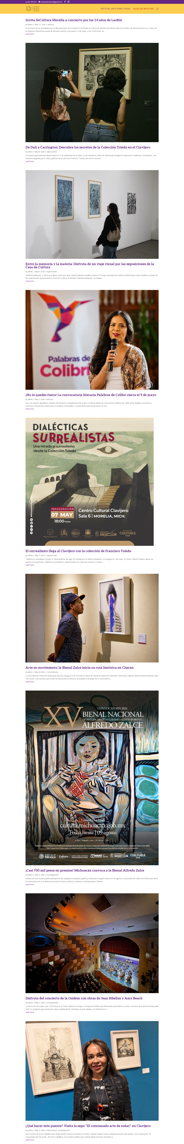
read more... (30, 34)
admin (30, 24)
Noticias (51, 24)
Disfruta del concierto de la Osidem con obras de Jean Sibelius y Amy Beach (84, 998)
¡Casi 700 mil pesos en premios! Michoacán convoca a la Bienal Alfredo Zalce (85, 871)
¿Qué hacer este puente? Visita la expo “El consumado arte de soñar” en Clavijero (88, 1126)
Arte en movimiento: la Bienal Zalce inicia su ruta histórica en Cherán (80, 668)
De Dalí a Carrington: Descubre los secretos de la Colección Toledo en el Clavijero (88, 147)
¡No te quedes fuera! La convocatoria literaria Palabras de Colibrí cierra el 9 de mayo (91, 395)
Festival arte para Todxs (115, 9)
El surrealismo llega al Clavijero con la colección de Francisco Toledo (78, 551)
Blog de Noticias (144, 9)
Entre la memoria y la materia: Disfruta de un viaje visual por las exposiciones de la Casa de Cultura (90, 265)
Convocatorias (52, 672)
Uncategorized (52, 875)
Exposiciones (52, 152)
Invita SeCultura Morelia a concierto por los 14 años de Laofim (74, 20)
